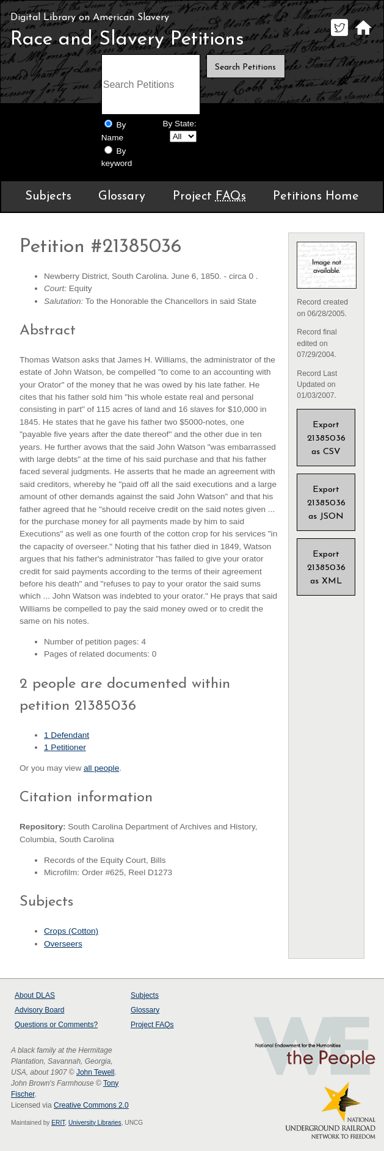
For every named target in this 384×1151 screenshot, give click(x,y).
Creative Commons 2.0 (91, 1105)
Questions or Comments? (56, 1024)
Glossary (121, 196)
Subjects (48, 196)
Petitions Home (316, 196)
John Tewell (95, 1072)
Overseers (63, 943)
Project (209, 196)
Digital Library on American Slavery (89, 18)
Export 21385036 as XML (326, 568)
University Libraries (94, 1122)
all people (101, 768)
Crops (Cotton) (71, 931)
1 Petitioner (65, 747)
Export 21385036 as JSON (326, 503)
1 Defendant (66, 735)
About (35, 995)
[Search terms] (150, 84)
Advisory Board (39, 1010)
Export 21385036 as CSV (326, 438)
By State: (179, 123)
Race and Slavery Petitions (127, 39)
